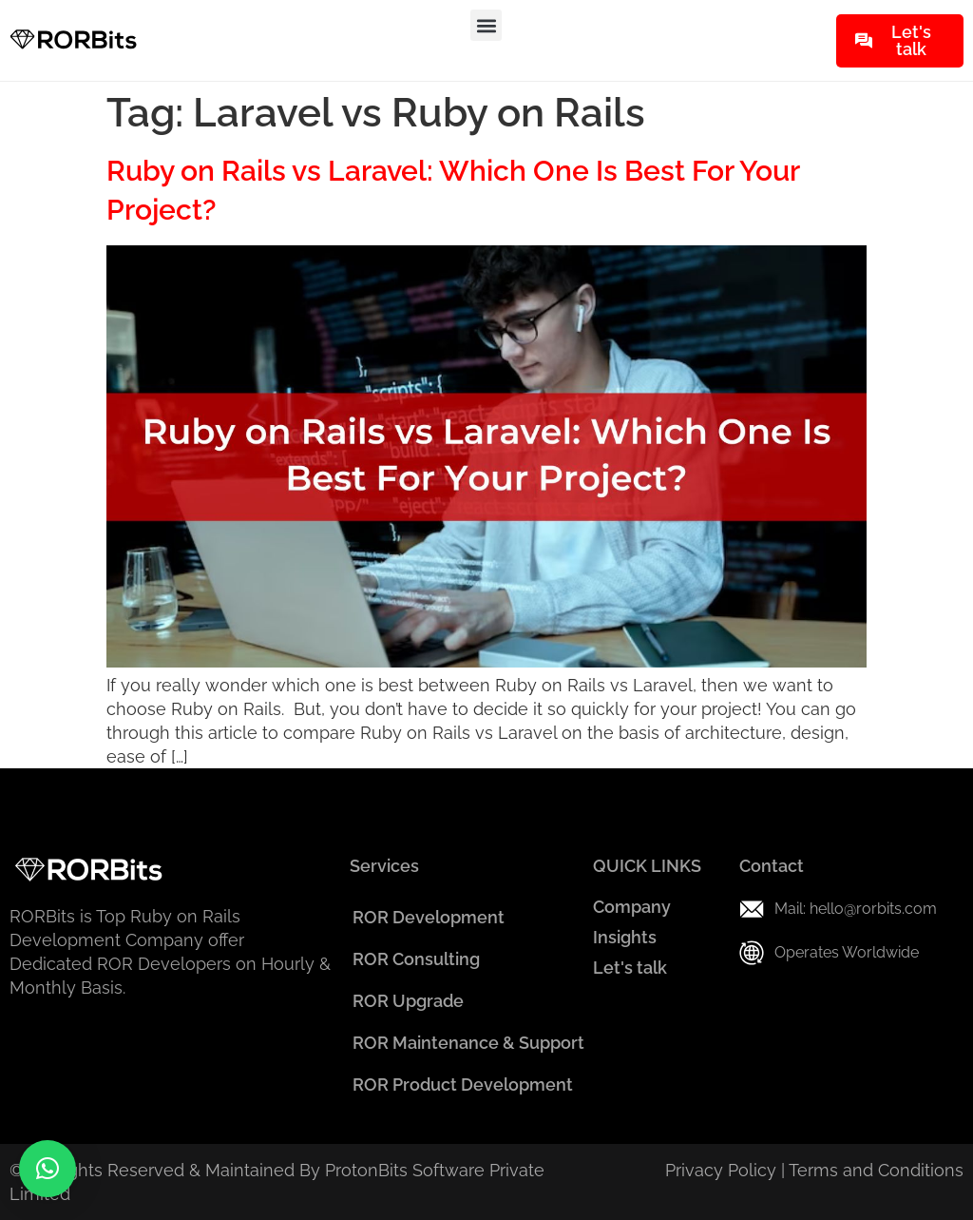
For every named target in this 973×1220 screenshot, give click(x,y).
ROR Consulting (416, 959)
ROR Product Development (463, 1084)
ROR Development (429, 917)
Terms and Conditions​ (876, 1170)
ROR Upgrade (408, 1001)
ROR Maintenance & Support (468, 1043)
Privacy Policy (720, 1170)
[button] (486, 25)
